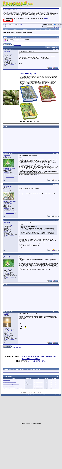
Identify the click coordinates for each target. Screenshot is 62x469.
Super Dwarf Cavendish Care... (9, 382)
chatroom (19, 37)
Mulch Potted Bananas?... (8, 386)
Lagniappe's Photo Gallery (9, 168)
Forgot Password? (57, 27)
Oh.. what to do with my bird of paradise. (11, 384)
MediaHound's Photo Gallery (9, 201)
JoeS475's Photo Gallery (8, 328)
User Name (44, 24)
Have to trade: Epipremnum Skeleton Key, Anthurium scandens (39, 357)
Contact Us (42, 394)
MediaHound (7, 186)
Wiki (31, 29)
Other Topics (13, 24)
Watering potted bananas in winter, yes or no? (12, 388)
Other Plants (19, 24)
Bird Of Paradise (6, 380)
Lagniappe (7, 156)
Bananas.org (7, 24)
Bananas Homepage (50, 394)
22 (8, 173)
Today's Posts (48, 29)
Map (40, 29)
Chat (36, 29)
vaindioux (6, 51)
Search (56, 29)
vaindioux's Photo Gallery (8, 54)
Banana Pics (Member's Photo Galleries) (31, 394)
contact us (46, 18)
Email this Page (17, 45)
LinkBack (48, 47)
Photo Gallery (15, 29)
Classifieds (24, 29)
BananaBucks (6, 60)
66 (8, 209)
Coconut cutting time (37, 361)
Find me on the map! (7, 169)
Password (44, 26)
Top (60, 394)
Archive (56, 394)
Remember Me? (58, 24)
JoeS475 (6, 314)
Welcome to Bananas (10, 64)
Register (6, 29)
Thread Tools (54, 47)
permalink (56, 49)
